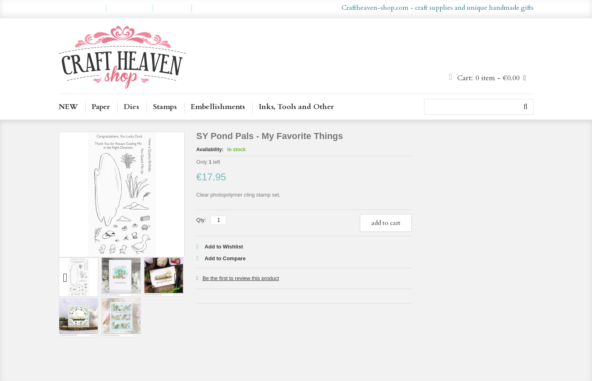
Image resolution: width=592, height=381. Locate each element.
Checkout (172, 8)
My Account (82, 8)
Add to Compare (225, 258)
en (284, 8)
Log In (206, 8)
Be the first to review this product (240, 278)
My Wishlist (129, 8)
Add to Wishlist (224, 247)
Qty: (201, 220)
